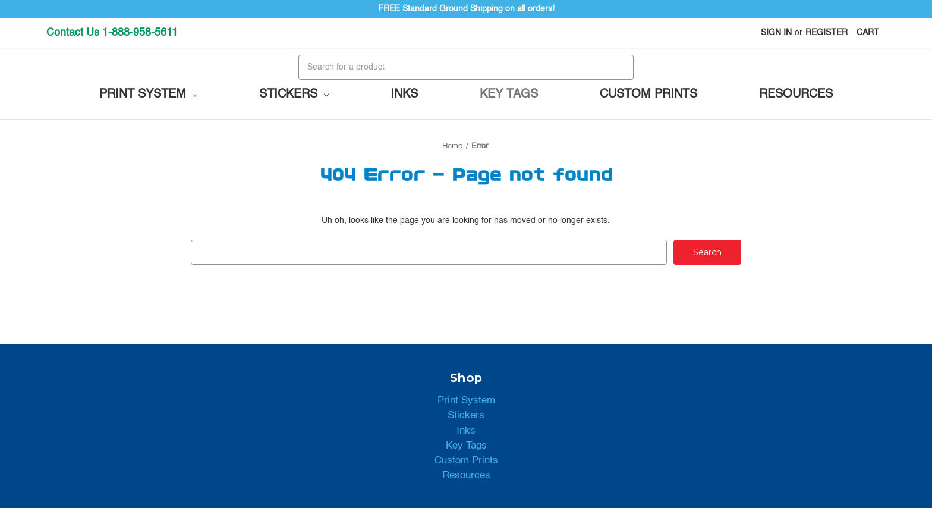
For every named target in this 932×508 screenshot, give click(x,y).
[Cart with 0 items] (868, 33)
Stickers (294, 95)
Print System (148, 95)
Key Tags (509, 95)
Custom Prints (648, 95)
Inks (404, 95)
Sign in (776, 33)
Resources (796, 95)
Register (826, 33)
